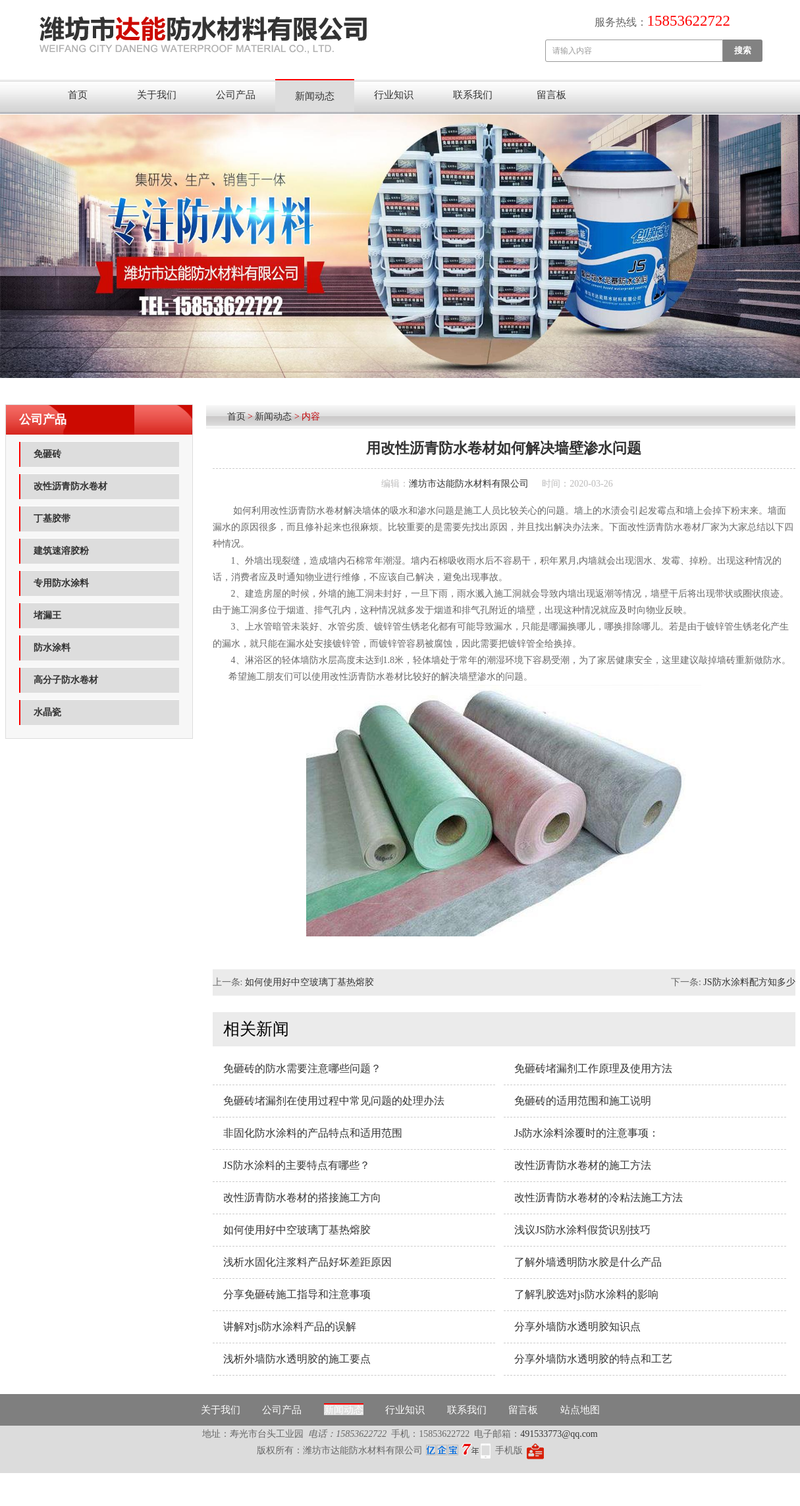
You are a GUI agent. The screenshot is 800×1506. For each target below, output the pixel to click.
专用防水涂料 (61, 583)
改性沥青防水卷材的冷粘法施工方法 (598, 1197)
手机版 (509, 1450)
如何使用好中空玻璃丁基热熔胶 (309, 982)
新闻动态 (314, 96)
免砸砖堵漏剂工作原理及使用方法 (593, 1068)
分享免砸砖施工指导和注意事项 (297, 1294)
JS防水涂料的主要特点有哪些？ (296, 1165)
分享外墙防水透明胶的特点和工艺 (593, 1358)
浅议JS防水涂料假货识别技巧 (582, 1229)
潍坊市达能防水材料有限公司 (469, 484)
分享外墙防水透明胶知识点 (577, 1326)
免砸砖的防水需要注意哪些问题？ (302, 1068)
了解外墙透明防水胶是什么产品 (588, 1262)
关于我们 (156, 95)
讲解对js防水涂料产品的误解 (290, 1326)
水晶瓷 (47, 712)
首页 (78, 95)
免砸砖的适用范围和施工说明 (582, 1100)
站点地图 (580, 1410)
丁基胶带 (52, 519)
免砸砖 (47, 454)
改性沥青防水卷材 (70, 486)
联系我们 (473, 95)
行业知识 (393, 95)
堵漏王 (47, 615)
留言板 (551, 95)
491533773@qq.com (559, 1434)
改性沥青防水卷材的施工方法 (582, 1165)
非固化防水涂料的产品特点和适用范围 (312, 1133)
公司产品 (235, 95)
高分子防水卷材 (66, 680)
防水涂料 (52, 648)
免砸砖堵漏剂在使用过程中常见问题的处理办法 (333, 1100)
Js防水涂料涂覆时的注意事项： (586, 1133)
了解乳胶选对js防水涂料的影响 (586, 1294)
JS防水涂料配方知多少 (749, 982)
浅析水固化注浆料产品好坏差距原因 (307, 1262)
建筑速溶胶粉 (61, 551)
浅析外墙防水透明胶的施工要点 (297, 1358)
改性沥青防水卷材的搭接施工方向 (302, 1197)
